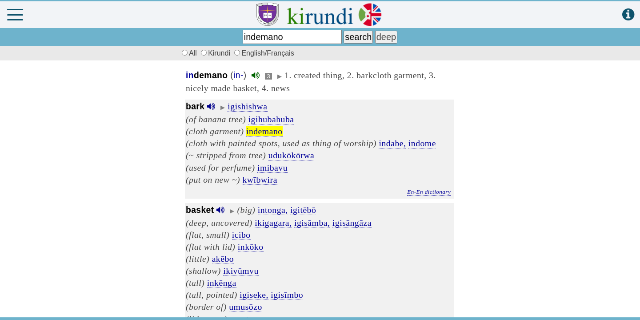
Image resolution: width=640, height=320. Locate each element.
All (188, 53)
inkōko (251, 247)
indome (422, 143)
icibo (241, 235)
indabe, (392, 143)
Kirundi (216, 53)
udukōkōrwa (291, 155)
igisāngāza (352, 223)
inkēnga (221, 283)
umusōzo (245, 307)
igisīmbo (287, 295)
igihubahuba (271, 119)
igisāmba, (312, 223)
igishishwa (247, 106)
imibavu (272, 167)
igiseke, (254, 295)
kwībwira (260, 179)
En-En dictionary (429, 191)
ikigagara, (273, 223)
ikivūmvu (240, 271)
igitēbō (303, 210)
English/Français (264, 53)
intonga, (273, 210)
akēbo (223, 259)
